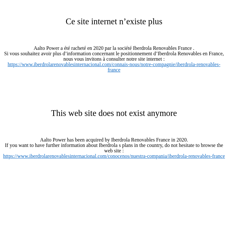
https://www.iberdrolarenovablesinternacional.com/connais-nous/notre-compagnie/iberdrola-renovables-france (114, 67)
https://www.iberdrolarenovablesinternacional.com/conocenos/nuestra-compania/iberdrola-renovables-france (114, 156)
